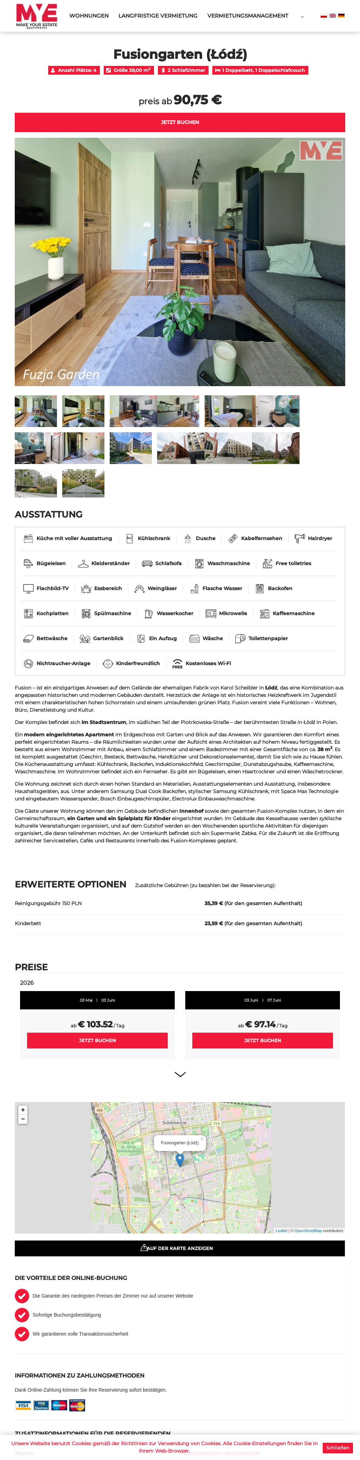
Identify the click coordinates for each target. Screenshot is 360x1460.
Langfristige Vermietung (158, 15)
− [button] (23, 1119)
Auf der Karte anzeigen (180, 1248)
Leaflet (282, 1231)
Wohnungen (89, 15)
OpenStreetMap (308, 1231)
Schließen (337, 1447)
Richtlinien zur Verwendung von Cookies (170, 1443)
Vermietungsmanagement (247, 15)
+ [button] (23, 1110)
